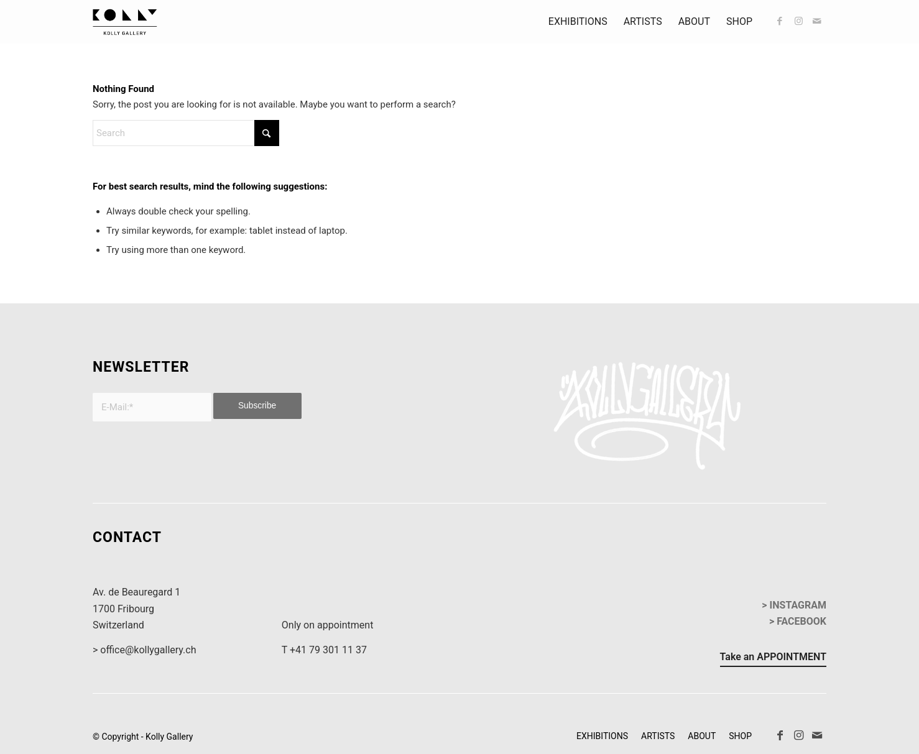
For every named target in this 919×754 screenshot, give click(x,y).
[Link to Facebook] (779, 21)
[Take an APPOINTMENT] (773, 659)
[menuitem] (578, 22)
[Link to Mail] (817, 21)
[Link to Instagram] (798, 21)
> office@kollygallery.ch (144, 650)
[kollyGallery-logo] (125, 22)
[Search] (186, 133)
